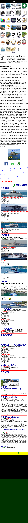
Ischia (15, 453)
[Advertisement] (14, 467)
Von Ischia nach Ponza (19, 167)
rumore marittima (12, 179)
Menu (14, 1)
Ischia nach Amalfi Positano (10, 175)
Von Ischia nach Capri (16, 169)
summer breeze (19, 175)
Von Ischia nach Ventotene (7, 167)
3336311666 (21, 453)
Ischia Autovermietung (5, 169)
